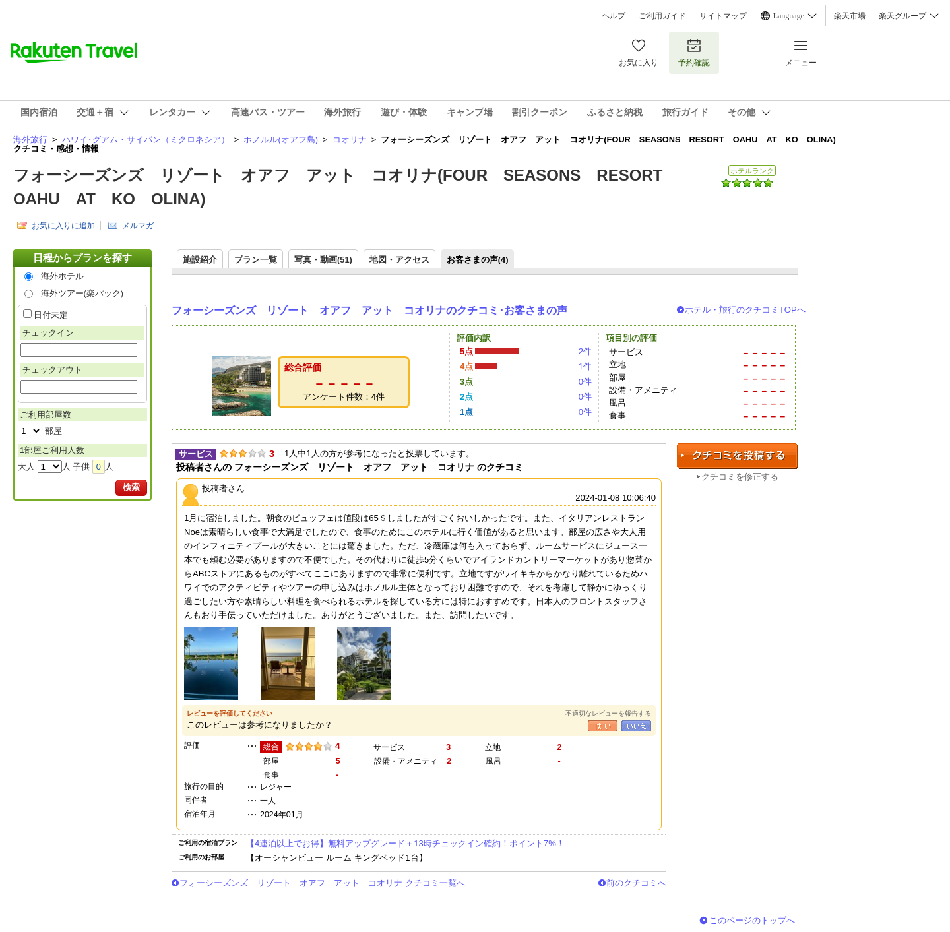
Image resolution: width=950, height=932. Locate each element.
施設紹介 (200, 259)
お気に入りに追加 (63, 226)
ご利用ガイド (662, 15)
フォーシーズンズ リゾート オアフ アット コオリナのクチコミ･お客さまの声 (369, 310)
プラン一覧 (255, 259)
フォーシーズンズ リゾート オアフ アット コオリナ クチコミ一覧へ (322, 883)
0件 (585, 382)
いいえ (636, 725)
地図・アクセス (399, 259)
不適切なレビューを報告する (608, 713)
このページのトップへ (752, 920)
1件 (585, 366)
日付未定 (51, 315)
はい (603, 725)
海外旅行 (30, 139)
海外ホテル (62, 276)
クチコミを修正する (739, 477)
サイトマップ (723, 15)
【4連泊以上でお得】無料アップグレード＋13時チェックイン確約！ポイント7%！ (405, 843)
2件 (585, 351)
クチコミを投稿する (737, 456)
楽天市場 (850, 15)
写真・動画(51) (323, 259)
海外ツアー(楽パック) (82, 293)
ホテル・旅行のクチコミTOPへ (745, 310)
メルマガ (138, 226)
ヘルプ (613, 15)
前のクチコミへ (636, 883)
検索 (131, 487)
